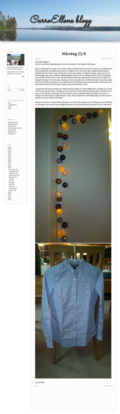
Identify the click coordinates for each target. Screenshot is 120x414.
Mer (23, 76)
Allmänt (37, 58)
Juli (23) (11, 179)
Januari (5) (12, 190)
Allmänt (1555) (13, 122)
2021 (9, 155)
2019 (9, 159)
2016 (9, 164)
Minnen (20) (12, 126)
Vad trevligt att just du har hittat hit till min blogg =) (15, 68)
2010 (9, 107)
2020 (9, 157)
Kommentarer (108, 386)
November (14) (14, 171)
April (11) (12, 184)
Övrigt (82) (11, 134)
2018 (9, 161)
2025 (9, 147)
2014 (9, 168)
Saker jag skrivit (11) (15, 128)
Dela (36, 386)
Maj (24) (11, 183)
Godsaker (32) (12, 124)
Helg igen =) (13, 105)
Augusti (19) (13, 177)
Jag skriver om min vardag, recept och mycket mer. (15, 72)
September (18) (14, 175)
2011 (9, 103)
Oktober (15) (13, 173)
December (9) (13, 169)
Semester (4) (12, 132)
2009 (9, 108)
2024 (9, 149)
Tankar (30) (12, 130)
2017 (9, 162)
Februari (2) (13, 188)
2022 (9, 153)
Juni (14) (11, 181)
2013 (9, 192)
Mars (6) (11, 186)
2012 (9, 194)
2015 (9, 166)
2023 (9, 151)
